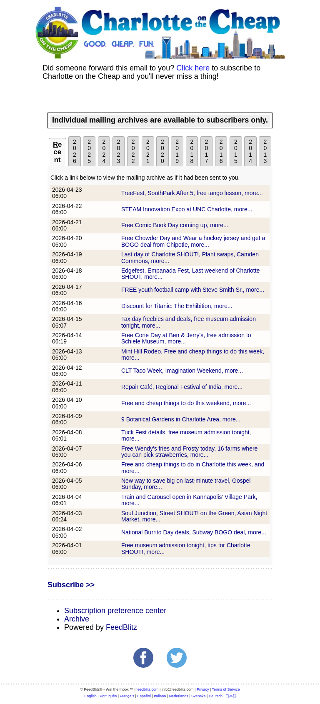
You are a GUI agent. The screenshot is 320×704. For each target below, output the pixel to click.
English (90, 696)
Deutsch (215, 696)
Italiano (160, 696)
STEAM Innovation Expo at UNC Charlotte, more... (186, 209)
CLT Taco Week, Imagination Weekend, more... (182, 370)
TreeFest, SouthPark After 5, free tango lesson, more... (192, 193)
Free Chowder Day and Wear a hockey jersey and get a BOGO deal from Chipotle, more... (193, 241)
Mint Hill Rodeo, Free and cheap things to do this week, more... (192, 354)
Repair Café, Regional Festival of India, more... (181, 386)
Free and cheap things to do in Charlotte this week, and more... (192, 467)
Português (108, 696)
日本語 (231, 696)
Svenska (198, 696)
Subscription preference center (115, 610)
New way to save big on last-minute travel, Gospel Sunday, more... (185, 483)
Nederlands (178, 696)
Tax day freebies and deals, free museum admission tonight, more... (188, 322)
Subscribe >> (71, 585)
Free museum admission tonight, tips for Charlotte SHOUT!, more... (185, 548)
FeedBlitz (121, 627)
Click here (193, 68)
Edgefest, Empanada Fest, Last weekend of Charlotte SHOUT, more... (190, 273)
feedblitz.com (148, 689)
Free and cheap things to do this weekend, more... (186, 403)
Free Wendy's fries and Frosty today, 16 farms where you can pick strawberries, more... (189, 451)
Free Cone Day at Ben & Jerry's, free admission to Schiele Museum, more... (186, 338)
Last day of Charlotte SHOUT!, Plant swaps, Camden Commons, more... (190, 257)
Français (127, 696)
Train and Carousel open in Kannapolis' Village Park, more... (189, 500)
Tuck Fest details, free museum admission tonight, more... (186, 435)
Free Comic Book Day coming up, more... (174, 225)
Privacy (203, 689)
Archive (76, 619)
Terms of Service (226, 689)
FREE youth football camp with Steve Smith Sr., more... (192, 289)
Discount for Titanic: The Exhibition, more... (176, 306)
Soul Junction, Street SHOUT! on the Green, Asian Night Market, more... (194, 516)
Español (144, 696)
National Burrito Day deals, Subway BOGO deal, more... (193, 532)
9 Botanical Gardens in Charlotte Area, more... (180, 419)
